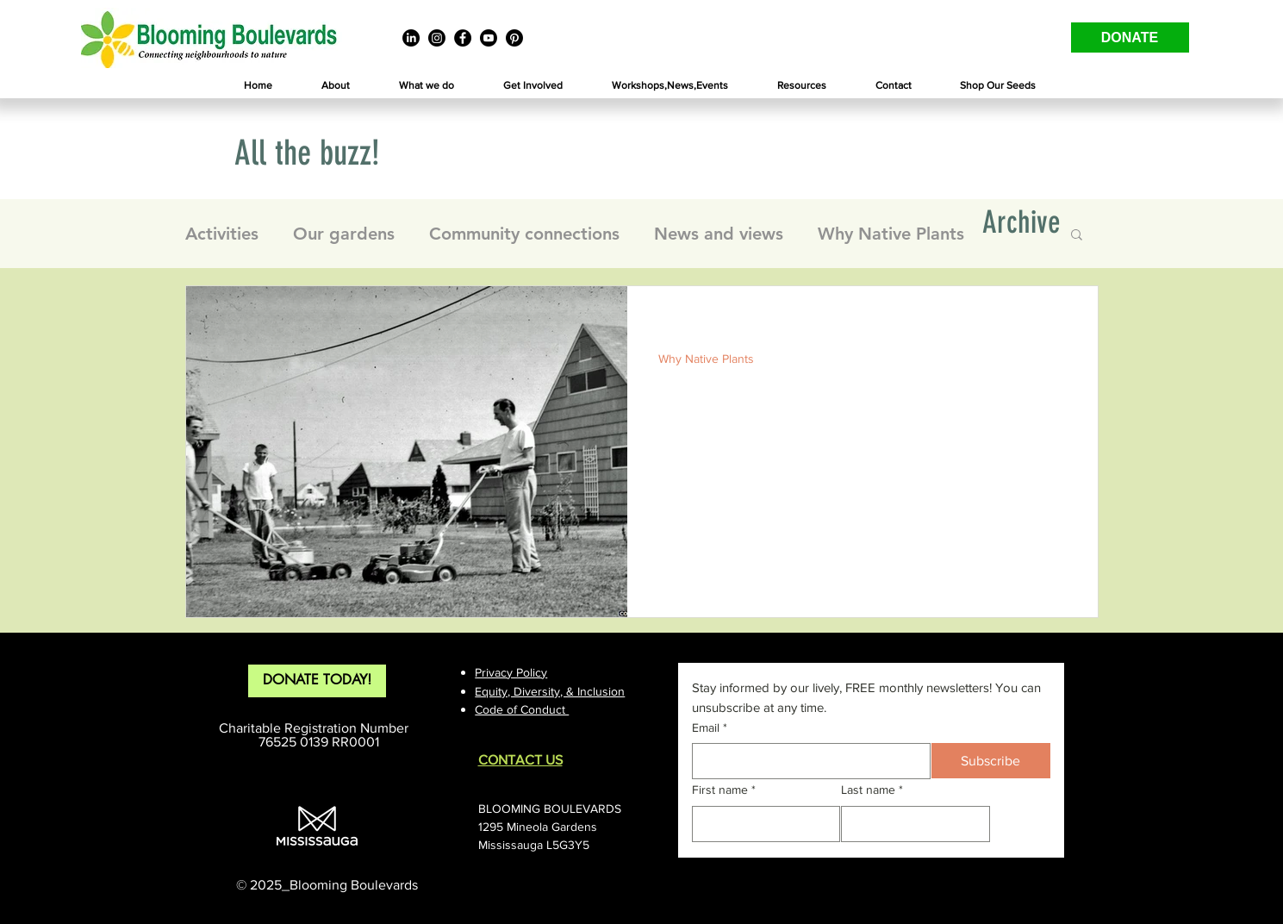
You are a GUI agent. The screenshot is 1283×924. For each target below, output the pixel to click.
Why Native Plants (891, 233)
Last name (872, 790)
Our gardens (344, 233)
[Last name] (910, 824)
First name (724, 790)
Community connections (524, 233)
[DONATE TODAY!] (317, 681)
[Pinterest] (514, 38)
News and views (718, 233)
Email (709, 728)
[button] (336, 85)
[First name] (761, 824)
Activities (221, 233)
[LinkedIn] (411, 38)
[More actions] (1064, 321)
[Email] (806, 761)
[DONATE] (1130, 37)
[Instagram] (436, 38)
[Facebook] (462, 38)
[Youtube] (488, 38)
